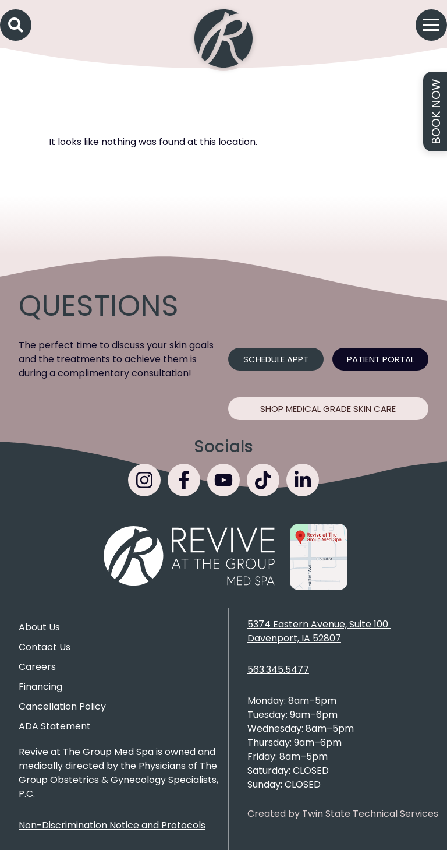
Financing (40, 686)
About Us (39, 627)
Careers (37, 666)
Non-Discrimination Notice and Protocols (112, 825)
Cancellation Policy (62, 706)
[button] (15, 25)
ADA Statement (55, 726)
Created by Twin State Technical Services (342, 813)
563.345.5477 (278, 669)
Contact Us (44, 647)
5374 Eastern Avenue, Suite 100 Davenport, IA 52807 (319, 631)
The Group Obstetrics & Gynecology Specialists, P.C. (118, 779)
